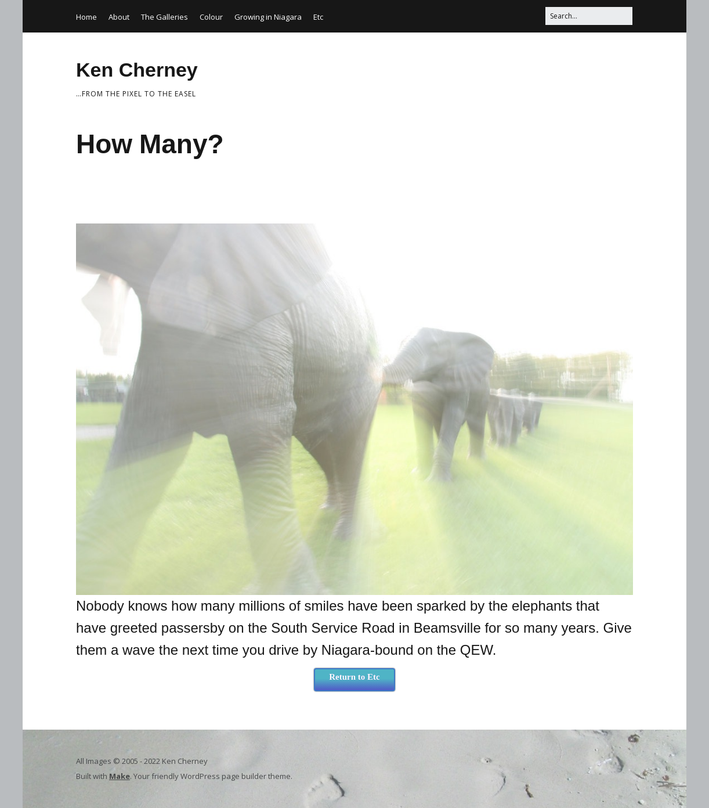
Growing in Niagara (268, 17)
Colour (211, 17)
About (118, 17)
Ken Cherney (137, 70)
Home (86, 17)
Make (119, 776)
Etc (318, 17)
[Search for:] (589, 16)
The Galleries (164, 17)
